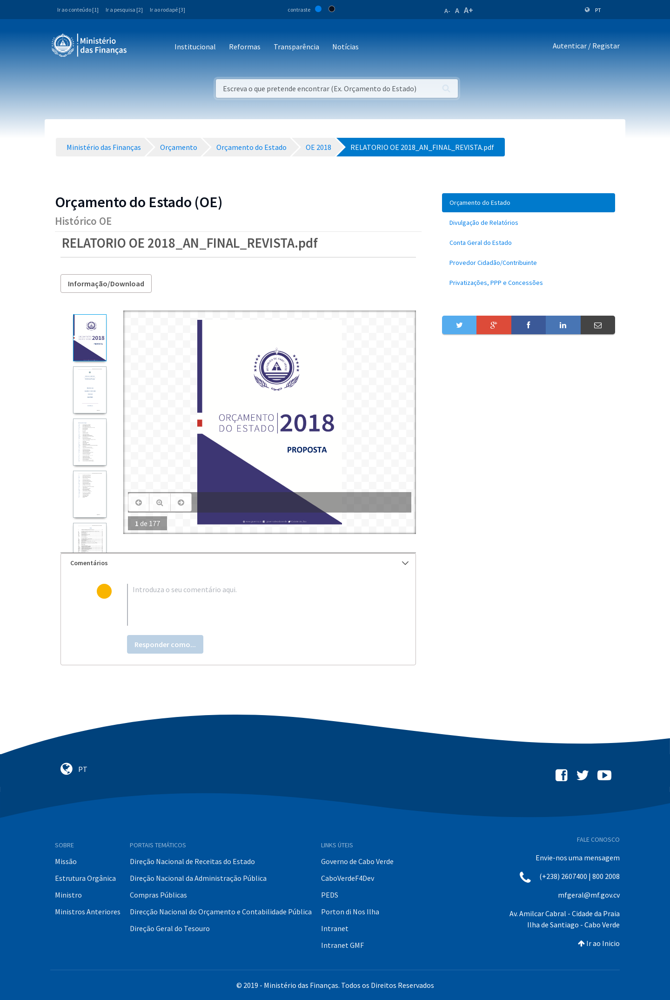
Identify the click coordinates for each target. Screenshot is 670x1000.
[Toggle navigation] (141, 47)
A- (447, 11)
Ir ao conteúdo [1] (78, 9)
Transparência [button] (296, 46)
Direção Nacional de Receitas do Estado (192, 861)
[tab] (238, 563)
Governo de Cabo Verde (357, 861)
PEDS (329, 894)
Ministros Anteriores (88, 911)
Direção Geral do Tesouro (170, 928)
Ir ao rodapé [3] (167, 9)
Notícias (345, 46)
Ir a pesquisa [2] (124, 9)
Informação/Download (106, 283)
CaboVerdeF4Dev (347, 878)
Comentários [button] (239, 563)
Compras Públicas (158, 894)
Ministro (68, 894)
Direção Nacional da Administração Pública (198, 878)
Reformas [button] (245, 46)
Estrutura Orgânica (85, 878)
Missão (66, 861)
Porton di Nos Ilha (350, 911)
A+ (468, 10)
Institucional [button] (195, 46)
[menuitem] (528, 202)
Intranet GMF (342, 945)
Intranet (334, 928)
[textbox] (253, 605)
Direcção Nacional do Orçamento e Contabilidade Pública (221, 911)
